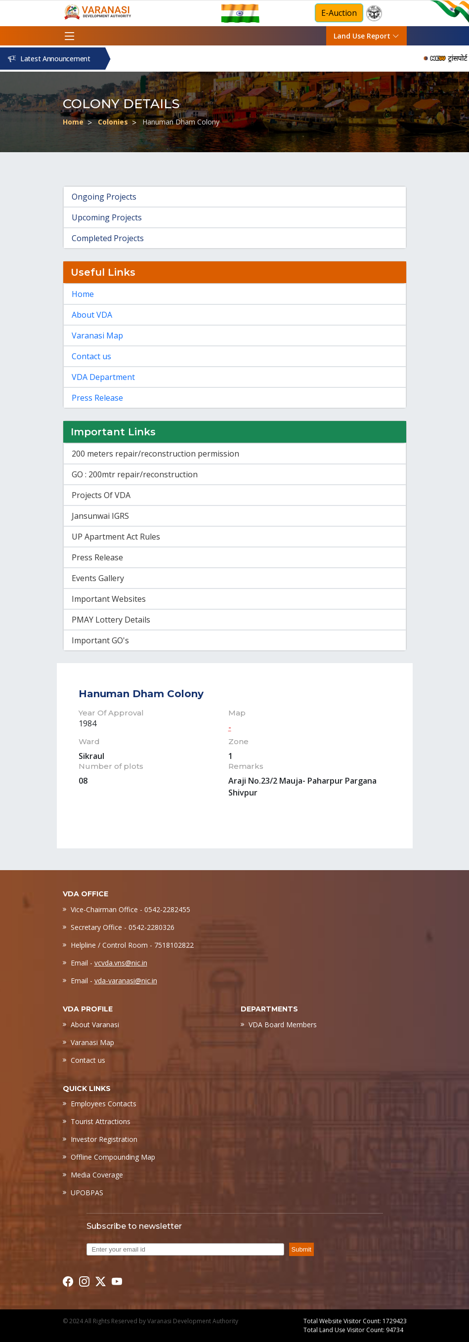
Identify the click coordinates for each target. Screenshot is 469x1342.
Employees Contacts (103, 1103)
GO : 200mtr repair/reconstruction (135, 474)
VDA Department (103, 377)
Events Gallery (98, 578)
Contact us (91, 356)
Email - (109, 962)
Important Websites (109, 598)
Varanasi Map (97, 335)
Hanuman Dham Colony (180, 121)
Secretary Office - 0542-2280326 (122, 927)
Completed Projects (108, 238)
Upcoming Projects (107, 217)
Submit (301, 1249)
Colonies (113, 121)
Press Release (97, 397)
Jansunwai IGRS (100, 515)
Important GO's (100, 640)
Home (73, 121)
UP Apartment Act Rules (116, 536)
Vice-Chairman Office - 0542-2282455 (130, 909)
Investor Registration (104, 1139)
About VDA (92, 314)
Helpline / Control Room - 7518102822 (132, 945)
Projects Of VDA (101, 495)
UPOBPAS (87, 1192)
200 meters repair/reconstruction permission (155, 453)
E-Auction (339, 12)
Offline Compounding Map (113, 1157)
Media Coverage (97, 1174)
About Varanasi (95, 1024)
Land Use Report (366, 36)
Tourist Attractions (100, 1121)
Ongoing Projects (104, 196)
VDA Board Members (283, 1024)
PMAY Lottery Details (111, 619)
